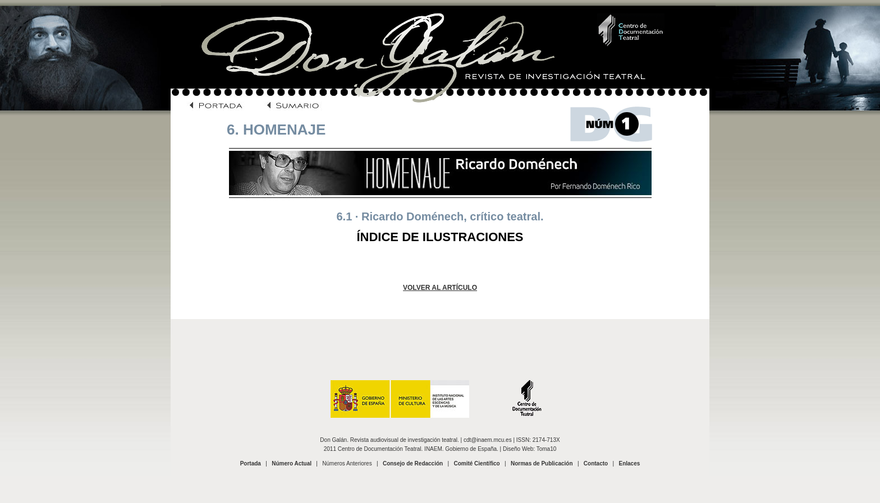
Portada (250, 463)
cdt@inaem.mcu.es (488, 440)
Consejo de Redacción (413, 463)
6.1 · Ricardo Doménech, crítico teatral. (439, 216)
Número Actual (291, 463)
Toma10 (547, 449)
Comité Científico (476, 463)
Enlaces (629, 463)
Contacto (596, 463)
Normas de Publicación (542, 463)
